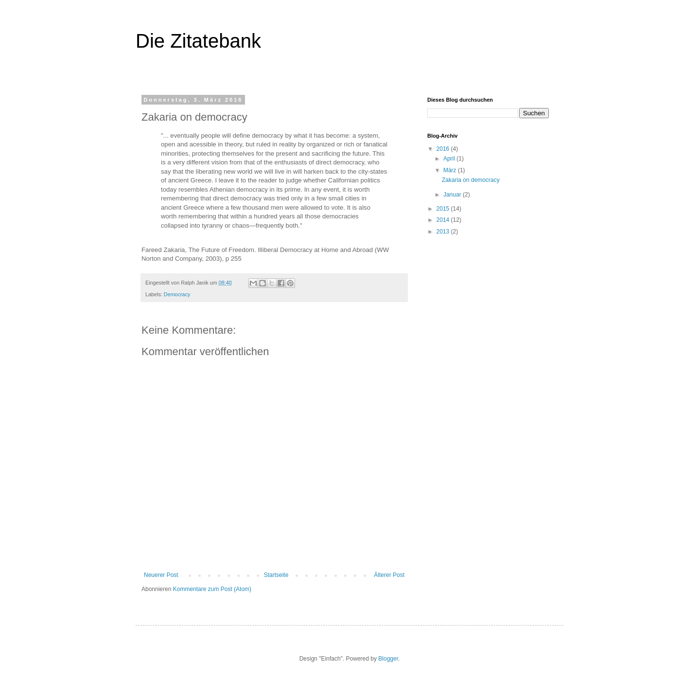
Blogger (388, 658)
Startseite (276, 575)
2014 (444, 219)
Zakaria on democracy (471, 180)
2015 (444, 208)
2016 (444, 148)
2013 (444, 231)
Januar (453, 194)
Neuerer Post (161, 575)
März (450, 170)
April (449, 158)
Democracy (177, 294)
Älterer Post (389, 575)
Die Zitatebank (198, 41)
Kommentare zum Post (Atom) (212, 589)
